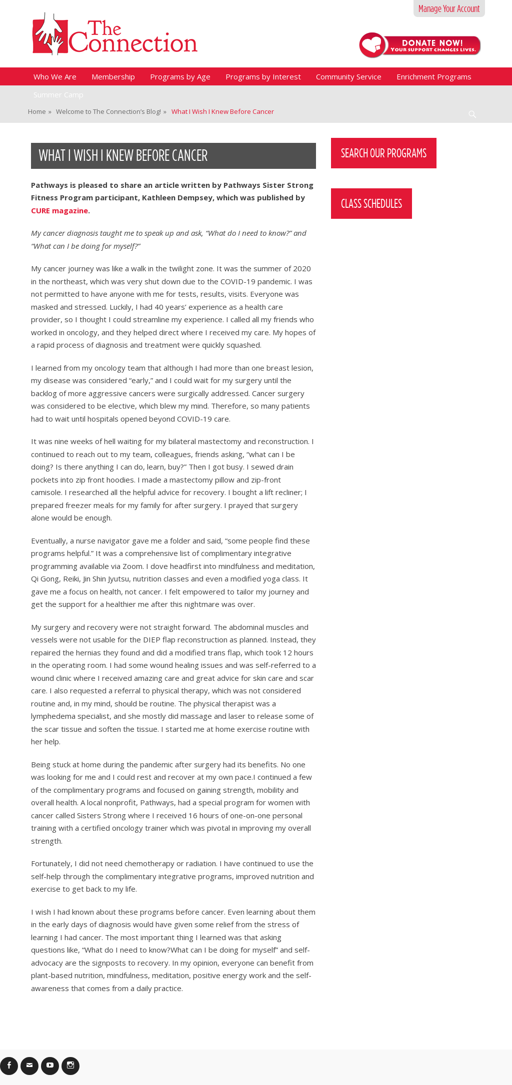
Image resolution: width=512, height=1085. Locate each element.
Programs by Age (180, 76)
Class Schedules (371, 203)
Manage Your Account (449, 8)
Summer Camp (59, 94)
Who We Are (55, 76)
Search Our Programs (383, 152)
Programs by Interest (263, 76)
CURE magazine (59, 210)
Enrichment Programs (434, 76)
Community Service (349, 76)
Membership (113, 76)
